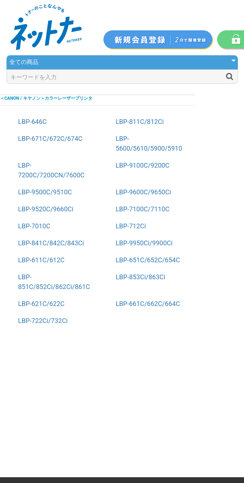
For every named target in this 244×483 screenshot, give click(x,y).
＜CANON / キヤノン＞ (22, 98)
